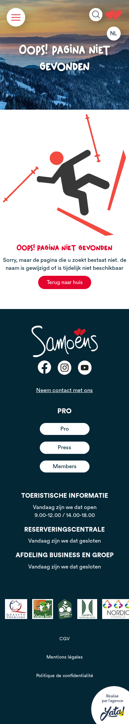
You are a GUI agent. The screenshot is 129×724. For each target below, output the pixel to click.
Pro (64, 429)
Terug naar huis (65, 282)
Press (64, 447)
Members (65, 466)
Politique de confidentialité (64, 675)
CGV (64, 639)
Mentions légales (64, 657)
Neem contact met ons (64, 390)
